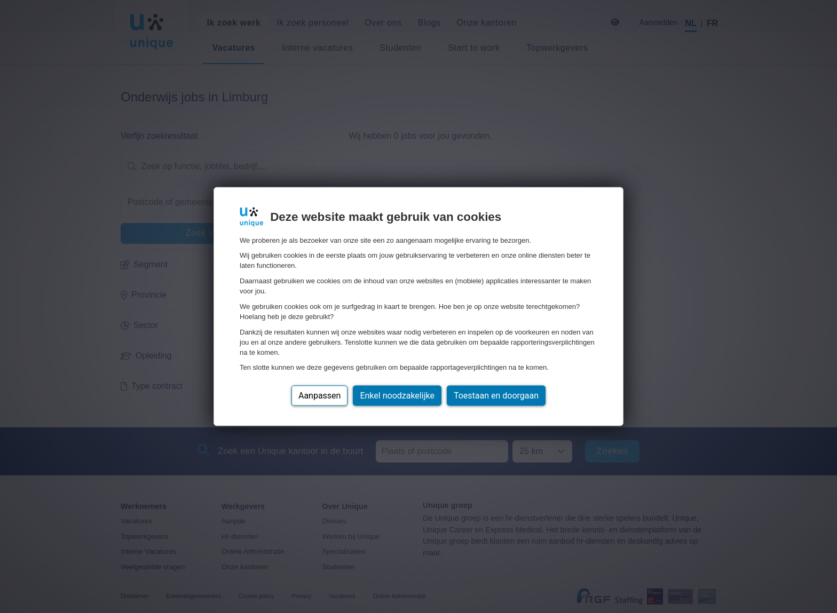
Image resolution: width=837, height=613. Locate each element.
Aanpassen (319, 396)
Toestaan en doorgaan (496, 396)
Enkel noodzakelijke (397, 396)
